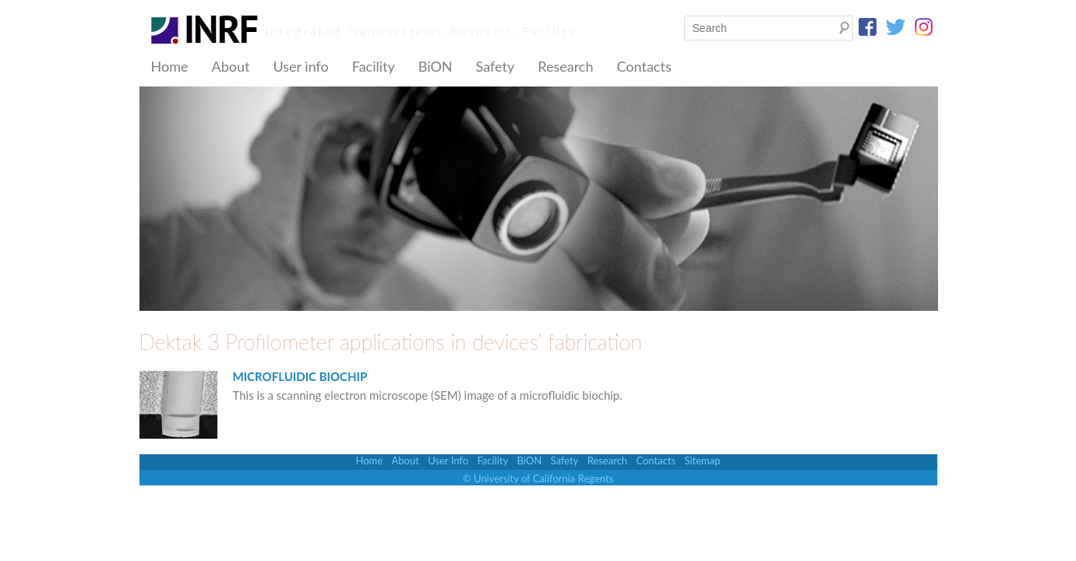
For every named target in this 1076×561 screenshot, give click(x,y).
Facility (373, 66)
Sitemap (702, 460)
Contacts (643, 66)
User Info (448, 460)
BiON (435, 66)
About (230, 66)
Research (565, 66)
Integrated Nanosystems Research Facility (421, 30)
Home (170, 66)
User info (300, 66)
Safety (495, 66)
